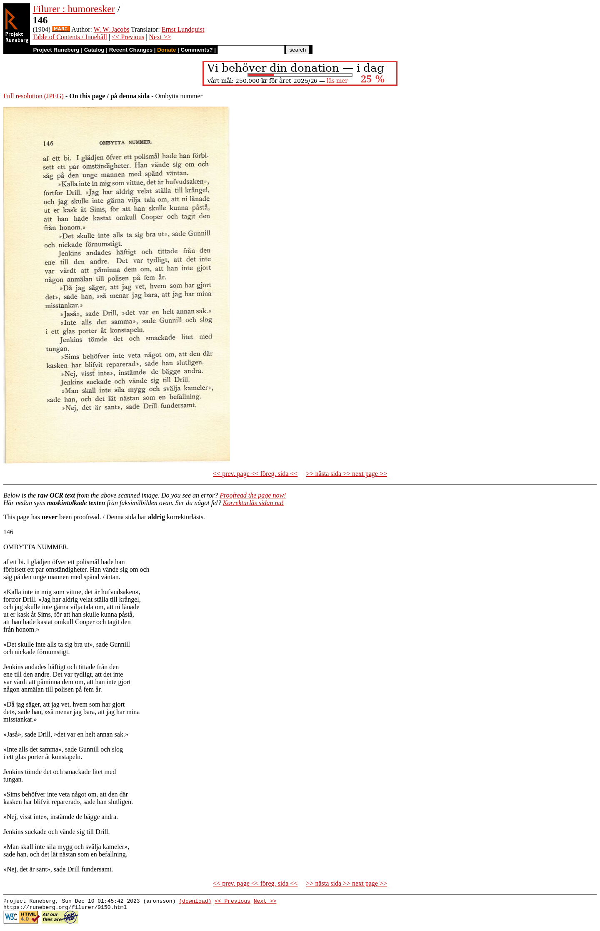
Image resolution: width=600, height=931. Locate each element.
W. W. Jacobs (112, 29)
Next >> (160, 36)
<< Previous (128, 36)
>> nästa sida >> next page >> (346, 473)
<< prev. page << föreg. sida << (255, 473)
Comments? (197, 50)
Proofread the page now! (253, 495)
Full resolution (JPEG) (33, 96)
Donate (166, 50)
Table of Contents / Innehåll (70, 36)
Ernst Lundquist (183, 29)
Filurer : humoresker (74, 8)
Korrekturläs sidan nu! (253, 502)
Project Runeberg (56, 50)
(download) (195, 902)
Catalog (94, 50)
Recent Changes (130, 50)
